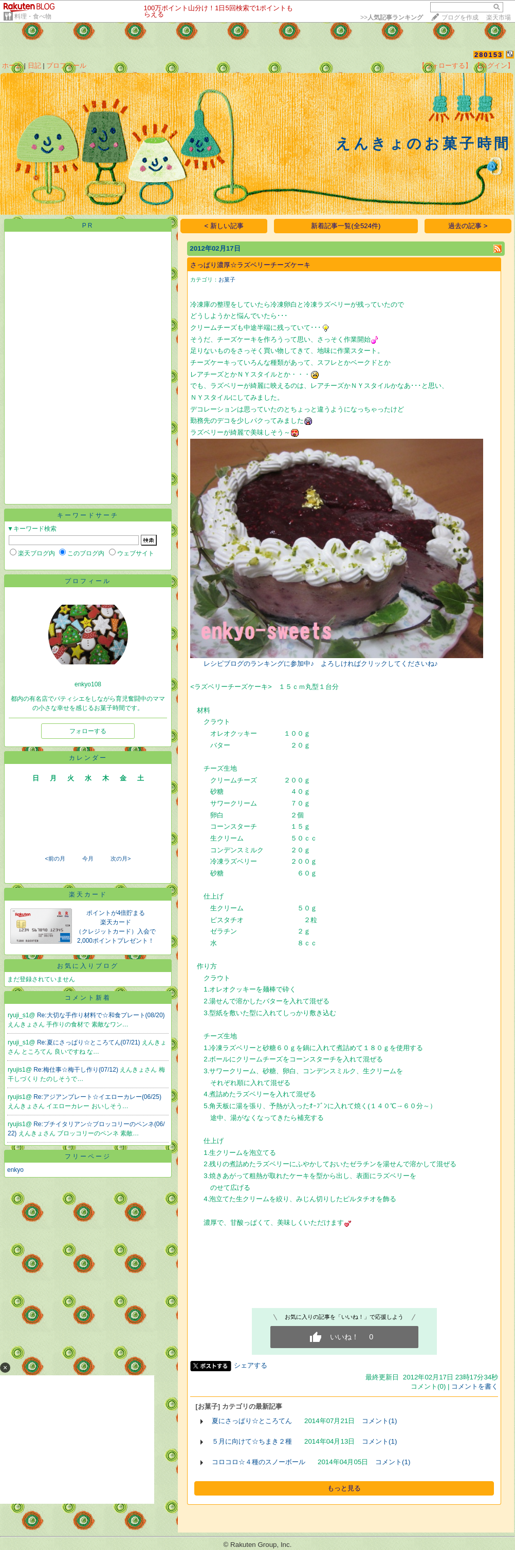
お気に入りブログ (88, 965)
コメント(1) (379, 1421)
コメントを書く (474, 1386)
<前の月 (55, 858)
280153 (488, 55)
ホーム (12, 65)
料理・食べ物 (32, 16)
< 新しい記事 (224, 226)
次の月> (121, 858)
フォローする (87, 731)
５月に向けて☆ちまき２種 (252, 1441)
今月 (88, 858)
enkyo (15, 1169)
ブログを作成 (460, 17)
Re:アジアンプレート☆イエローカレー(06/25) (97, 1096)
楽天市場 (498, 17)
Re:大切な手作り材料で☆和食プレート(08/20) (101, 1015)
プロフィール (66, 65)
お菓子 (226, 279)
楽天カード (88, 894)
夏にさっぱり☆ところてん (252, 1421)
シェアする (250, 1365)
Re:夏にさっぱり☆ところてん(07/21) (89, 1042)
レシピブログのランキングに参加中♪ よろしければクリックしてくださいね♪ (320, 663)
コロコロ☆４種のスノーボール (258, 1462)
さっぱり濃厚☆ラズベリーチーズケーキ (250, 265)
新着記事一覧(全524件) (345, 226)
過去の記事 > (468, 226)
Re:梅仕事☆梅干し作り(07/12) (76, 1069)
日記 (34, 65)
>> (391, 17)
